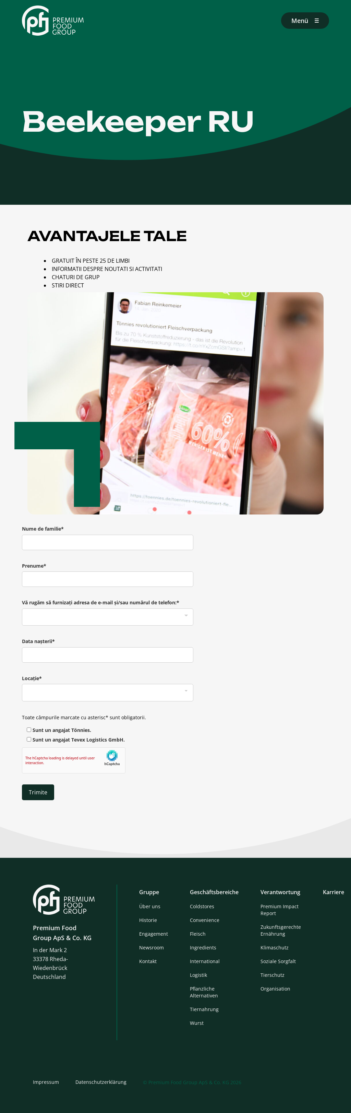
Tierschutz (273, 975)
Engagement (153, 934)
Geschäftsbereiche (214, 892)
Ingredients (203, 947)
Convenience (204, 920)
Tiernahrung (204, 1009)
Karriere (333, 892)
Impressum (46, 1082)
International (205, 961)
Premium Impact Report (280, 909)
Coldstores (202, 906)
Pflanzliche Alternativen (204, 992)
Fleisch (198, 934)
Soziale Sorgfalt (278, 961)
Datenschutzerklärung (100, 1082)
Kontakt (148, 961)
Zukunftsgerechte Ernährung (281, 930)
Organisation (275, 988)
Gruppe (149, 892)
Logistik (198, 975)
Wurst (197, 1023)
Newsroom (151, 947)
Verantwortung (280, 892)
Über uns (149, 906)
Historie (148, 920)
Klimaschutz (275, 947)
